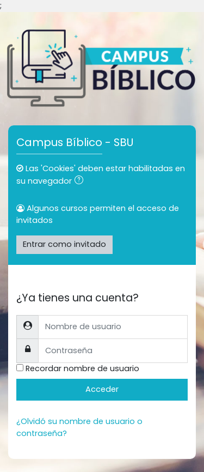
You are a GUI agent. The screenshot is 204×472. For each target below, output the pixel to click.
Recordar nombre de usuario (82, 368)
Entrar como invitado (64, 244)
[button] (81, 181)
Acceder (102, 389)
